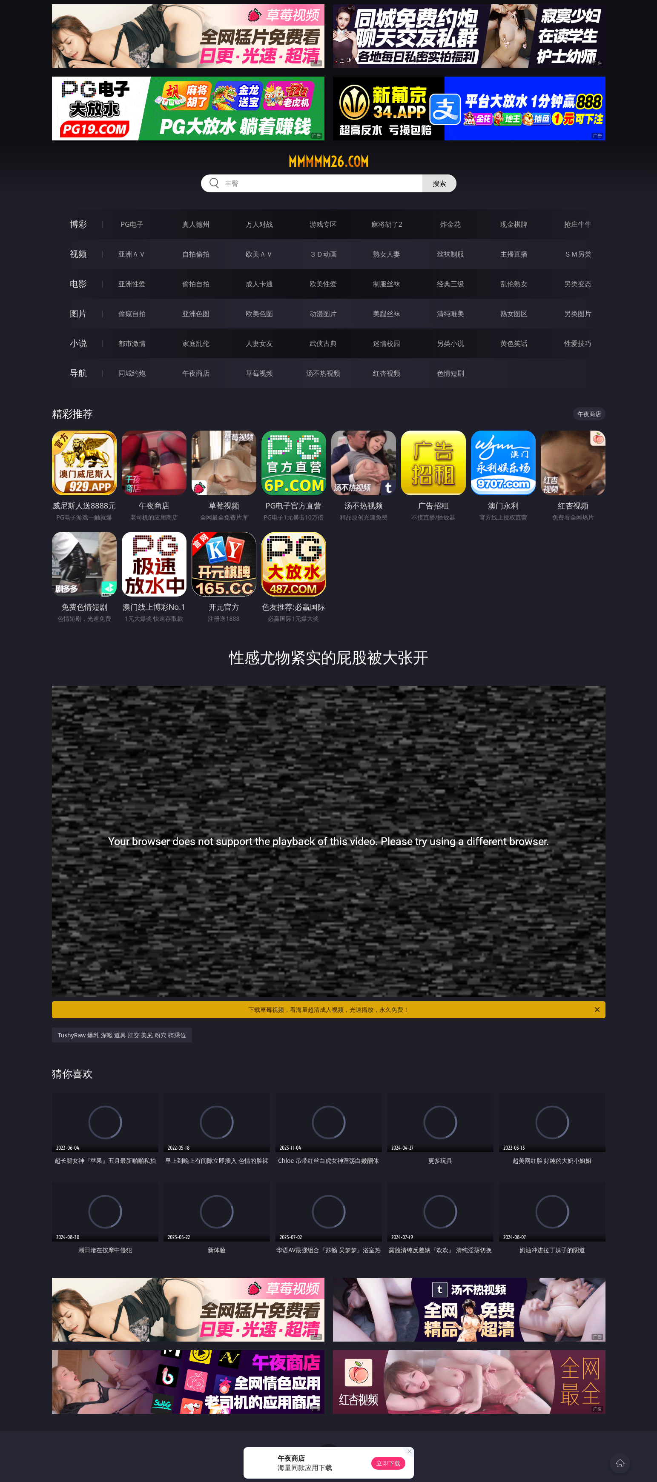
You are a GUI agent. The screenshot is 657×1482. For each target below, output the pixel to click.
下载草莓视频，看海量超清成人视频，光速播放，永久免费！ (424, 1010)
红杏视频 (386, 373)
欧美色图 (259, 313)
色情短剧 (450, 373)
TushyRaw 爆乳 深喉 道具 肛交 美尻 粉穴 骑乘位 (122, 1035)
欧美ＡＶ (259, 254)
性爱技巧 (577, 343)
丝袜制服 (450, 254)
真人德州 (195, 224)
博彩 (78, 224)
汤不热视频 (323, 373)
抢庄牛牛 (577, 224)
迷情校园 (386, 343)
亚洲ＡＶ (132, 254)
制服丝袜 (386, 283)
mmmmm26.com (328, 161)
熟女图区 (514, 313)
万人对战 (259, 224)
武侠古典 (323, 343)
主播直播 (514, 254)
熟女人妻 (386, 254)
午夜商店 (195, 373)
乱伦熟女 (514, 283)
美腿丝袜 (386, 313)
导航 (78, 373)
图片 (78, 313)
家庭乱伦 (195, 343)
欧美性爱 (323, 283)
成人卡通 (259, 283)
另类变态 (577, 283)
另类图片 (577, 313)
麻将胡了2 (386, 224)
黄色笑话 (514, 343)
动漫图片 (323, 313)
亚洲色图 (195, 313)
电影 (78, 283)
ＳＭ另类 (577, 254)
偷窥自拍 (132, 313)
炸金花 (450, 224)
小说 (78, 343)
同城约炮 (132, 373)
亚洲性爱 (132, 283)
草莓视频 (259, 373)
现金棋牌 (514, 224)
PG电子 (132, 224)
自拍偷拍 (195, 254)
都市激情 (132, 343)
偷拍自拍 (195, 283)
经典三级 (450, 283)
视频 (78, 254)
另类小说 (450, 343)
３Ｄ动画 (323, 254)
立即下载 (388, 1463)
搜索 (439, 183)
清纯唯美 (450, 313)
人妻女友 (259, 343)
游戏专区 (323, 224)
